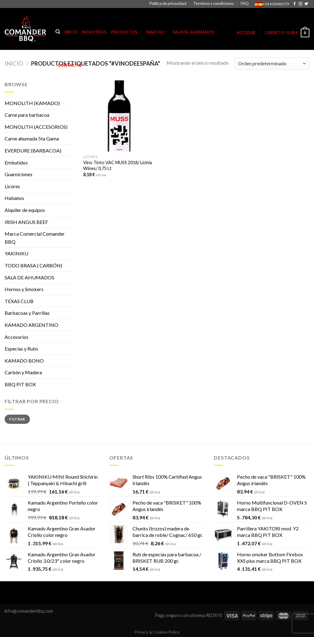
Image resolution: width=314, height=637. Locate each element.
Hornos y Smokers (24, 289)
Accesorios (16, 337)
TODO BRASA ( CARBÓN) (33, 265)
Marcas (157, 32)
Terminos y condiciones (213, 3)
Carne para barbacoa (27, 115)
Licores (12, 186)
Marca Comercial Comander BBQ (35, 238)
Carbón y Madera (23, 372)
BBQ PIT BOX (20, 384)
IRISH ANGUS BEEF (26, 222)
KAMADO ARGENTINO (31, 325)
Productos (126, 32)
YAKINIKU (16, 253)
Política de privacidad (167, 3)
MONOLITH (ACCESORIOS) (36, 127)
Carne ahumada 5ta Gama (32, 138)
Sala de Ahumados (195, 32)
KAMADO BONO (24, 360)
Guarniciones (18, 174)
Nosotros (94, 32)
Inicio (71, 32)
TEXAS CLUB (19, 301)
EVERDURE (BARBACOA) (33, 150)
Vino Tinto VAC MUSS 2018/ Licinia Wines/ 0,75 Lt (117, 165)
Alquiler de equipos (25, 210)
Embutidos (16, 162)
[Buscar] (57, 32)
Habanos (14, 198)
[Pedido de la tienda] (271, 64)
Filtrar (17, 419)
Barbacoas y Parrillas (27, 313)
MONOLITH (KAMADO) (32, 103)
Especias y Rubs (21, 348)
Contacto (70, 65)
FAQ (245, 3)
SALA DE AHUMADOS (29, 277)
